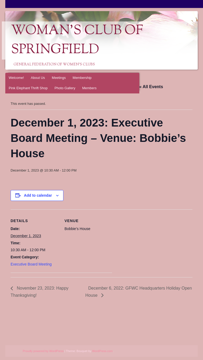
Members (89, 88)
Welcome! (16, 78)
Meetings (59, 78)
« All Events (151, 86)
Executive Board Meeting (31, 264)
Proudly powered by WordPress (43, 351)
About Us (38, 78)
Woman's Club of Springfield (77, 40)
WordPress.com (102, 351)
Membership (82, 78)
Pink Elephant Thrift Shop (28, 88)
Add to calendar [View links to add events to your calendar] (38, 195)
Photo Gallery (64, 88)
